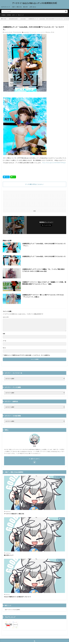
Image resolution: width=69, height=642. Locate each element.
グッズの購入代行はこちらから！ (34, 184)
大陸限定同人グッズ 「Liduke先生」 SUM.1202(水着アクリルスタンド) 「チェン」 (43, 244)
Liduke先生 (23, 19)
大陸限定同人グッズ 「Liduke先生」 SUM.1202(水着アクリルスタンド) (43, 256)
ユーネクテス (41, 32)
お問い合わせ (32, 7)
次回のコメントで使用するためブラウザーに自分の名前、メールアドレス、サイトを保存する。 (27, 355)
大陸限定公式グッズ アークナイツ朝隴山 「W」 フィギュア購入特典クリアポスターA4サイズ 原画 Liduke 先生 (43, 270)
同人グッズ (21, 15)
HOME (4, 19)
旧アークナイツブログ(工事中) (12, 609)
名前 (4, 333)
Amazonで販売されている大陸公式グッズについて (17, 596)
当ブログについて (5, 7)
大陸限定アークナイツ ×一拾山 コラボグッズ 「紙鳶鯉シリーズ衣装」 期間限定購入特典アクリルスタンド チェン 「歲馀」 (44, 283)
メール (4, 340)
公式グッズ (14, 15)
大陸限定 (3, 15)
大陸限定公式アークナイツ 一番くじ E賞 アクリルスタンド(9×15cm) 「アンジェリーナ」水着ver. (43, 296)
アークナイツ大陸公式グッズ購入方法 (14, 513)
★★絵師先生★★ (13, 19)
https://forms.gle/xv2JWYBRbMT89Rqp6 (54, 162)
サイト (4, 347)
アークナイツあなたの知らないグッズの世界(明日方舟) (34, 3)
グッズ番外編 (61, 560)
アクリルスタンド (33, 32)
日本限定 (9, 15)
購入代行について (8, 555)
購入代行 (25, 7)
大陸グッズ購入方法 (17, 7)
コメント (5, 317)
